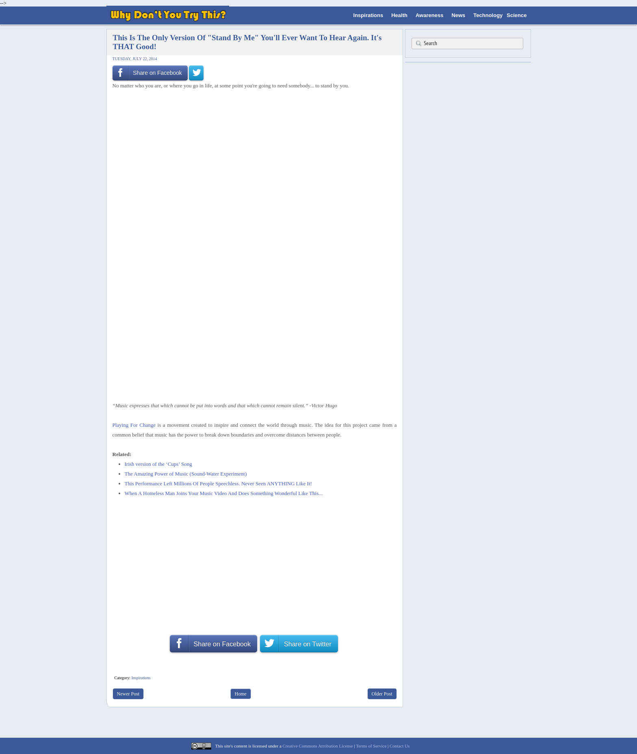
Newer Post (128, 694)
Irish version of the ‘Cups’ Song (158, 464)
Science (516, 15)
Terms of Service (371, 745)
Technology (488, 15)
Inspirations (368, 15)
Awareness (429, 15)
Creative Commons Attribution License (318, 745)
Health (399, 15)
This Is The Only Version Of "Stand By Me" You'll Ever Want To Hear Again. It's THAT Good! (247, 42)
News (458, 15)
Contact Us (400, 745)
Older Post (382, 694)
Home (241, 694)
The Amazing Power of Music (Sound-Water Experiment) (186, 474)
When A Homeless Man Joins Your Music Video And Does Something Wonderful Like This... (224, 493)
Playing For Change (134, 425)
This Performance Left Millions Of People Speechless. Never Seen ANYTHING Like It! (218, 483)
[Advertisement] (252, 112)
